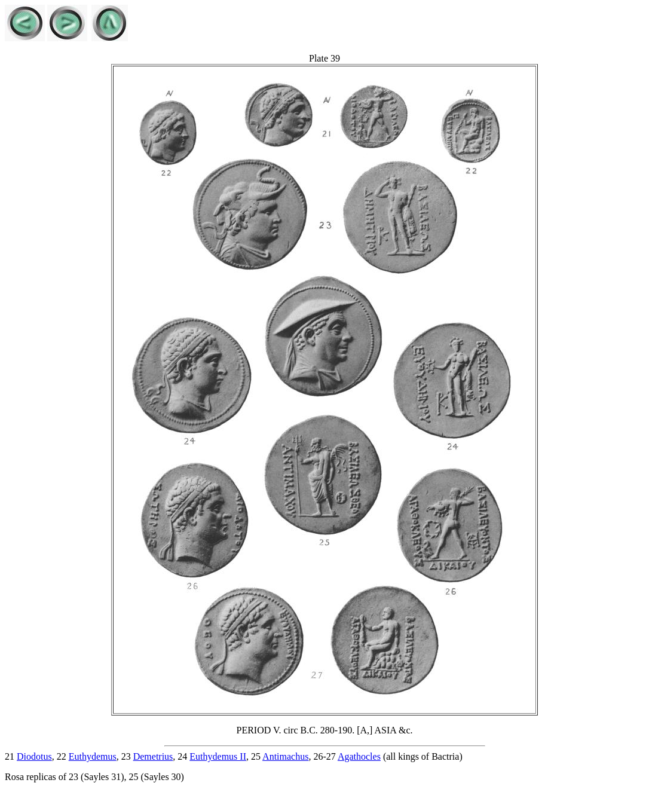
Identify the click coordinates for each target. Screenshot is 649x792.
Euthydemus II (217, 756)
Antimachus (285, 756)
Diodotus (34, 756)
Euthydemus (93, 756)
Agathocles (359, 756)
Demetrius (153, 756)
